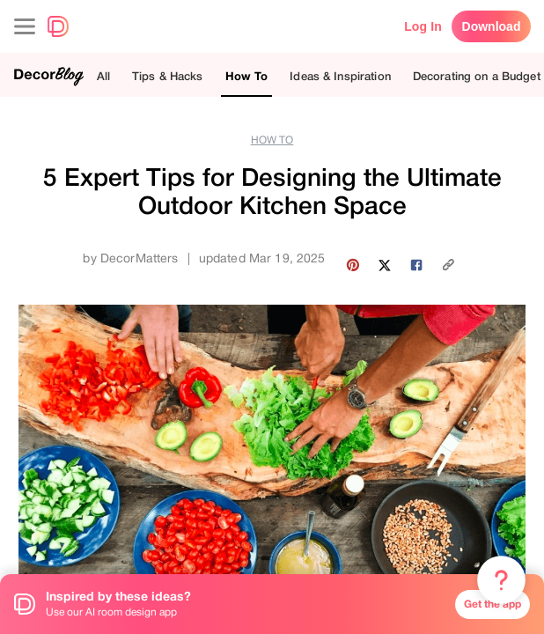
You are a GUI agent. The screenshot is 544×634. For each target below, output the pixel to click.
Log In (423, 26)
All (103, 76)
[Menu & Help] (501, 580)
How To (246, 76)
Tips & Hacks (167, 76)
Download (491, 26)
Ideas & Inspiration (340, 76)
